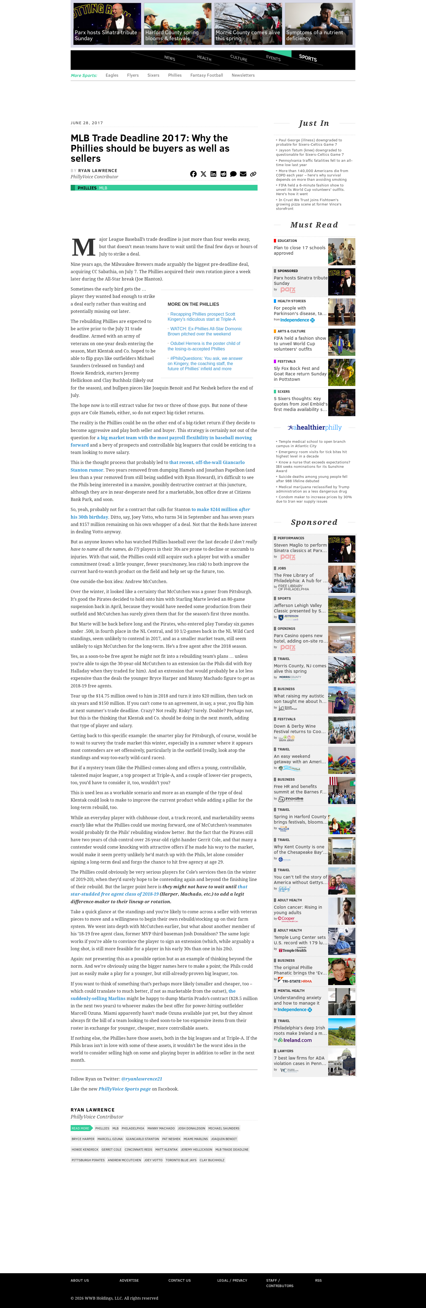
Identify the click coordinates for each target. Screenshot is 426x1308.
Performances (291, 537)
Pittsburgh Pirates (88, 1160)
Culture (238, 58)
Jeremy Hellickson (196, 1149)
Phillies (175, 75)
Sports (308, 57)
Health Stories (292, 300)
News (169, 58)
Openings (286, 628)
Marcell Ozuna (110, 1138)
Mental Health (291, 990)
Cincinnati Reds (138, 1149)
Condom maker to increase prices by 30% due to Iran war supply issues (314, 499)
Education (287, 240)
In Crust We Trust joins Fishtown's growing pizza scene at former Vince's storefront (309, 204)
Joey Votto (153, 1160)
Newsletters (243, 75)
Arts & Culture (291, 331)
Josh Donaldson (191, 1128)
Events (273, 57)
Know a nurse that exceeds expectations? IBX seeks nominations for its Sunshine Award (313, 466)
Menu (79, 60)
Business (286, 688)
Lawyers (285, 1050)
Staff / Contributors (279, 1283)
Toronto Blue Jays (181, 1160)
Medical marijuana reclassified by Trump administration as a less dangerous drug (312, 489)
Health (204, 57)
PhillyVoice (108, 60)
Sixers (153, 75)
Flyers (133, 75)
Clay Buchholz (212, 1160)
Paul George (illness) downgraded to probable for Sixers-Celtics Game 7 (309, 142)
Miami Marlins (196, 1138)
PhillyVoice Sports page (125, 1089)
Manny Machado (161, 1128)
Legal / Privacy (232, 1280)
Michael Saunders (223, 1128)
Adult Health (290, 900)
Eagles (112, 75)
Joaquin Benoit (224, 1138)
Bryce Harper (83, 1138)
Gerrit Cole (111, 1149)
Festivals (287, 361)
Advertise (129, 1280)
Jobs (282, 568)
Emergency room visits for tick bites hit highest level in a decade (311, 454)
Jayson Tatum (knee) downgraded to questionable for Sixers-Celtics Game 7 (310, 152)
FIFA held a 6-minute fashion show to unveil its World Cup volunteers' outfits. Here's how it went (310, 189)
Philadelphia (133, 1128)
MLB (103, 188)
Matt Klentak (166, 1149)
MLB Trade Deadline (232, 1149)
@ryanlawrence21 (141, 1079)
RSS (318, 1280)
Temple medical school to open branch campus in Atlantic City (311, 443)
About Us (80, 1280)
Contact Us (179, 1280)
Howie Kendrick (85, 1149)
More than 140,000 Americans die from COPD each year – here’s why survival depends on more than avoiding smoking (312, 175)
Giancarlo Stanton (142, 1138)
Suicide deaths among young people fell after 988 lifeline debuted (311, 478)
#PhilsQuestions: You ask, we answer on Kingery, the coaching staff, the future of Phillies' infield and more (205, 363)
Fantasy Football (206, 75)
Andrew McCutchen (124, 1160)
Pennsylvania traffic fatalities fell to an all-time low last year (314, 162)
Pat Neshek (171, 1138)
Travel (284, 658)
